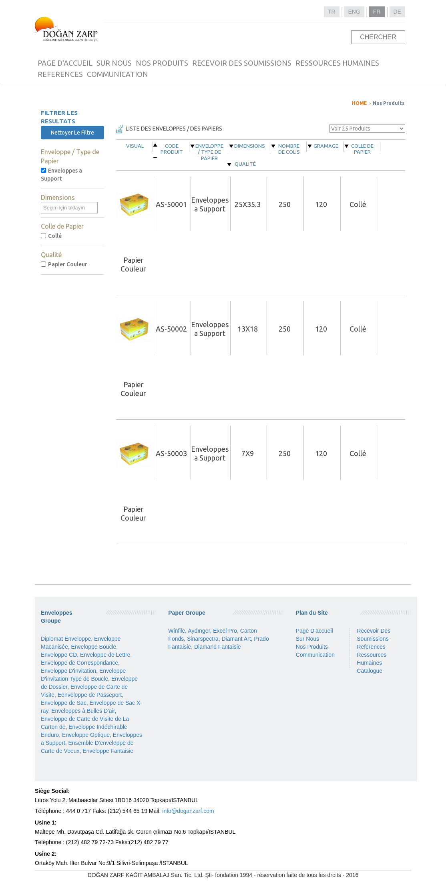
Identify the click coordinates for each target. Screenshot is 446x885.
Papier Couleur (64, 264)
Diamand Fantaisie (217, 647)
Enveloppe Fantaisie (107, 751)
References (371, 647)
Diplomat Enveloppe (66, 639)
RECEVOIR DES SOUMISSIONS (241, 63)
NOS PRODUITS (162, 63)
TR (332, 11)
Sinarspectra (203, 639)
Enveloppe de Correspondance (79, 663)
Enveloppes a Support (61, 174)
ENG (354, 11)
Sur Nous (307, 639)
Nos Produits (388, 103)
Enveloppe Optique (86, 735)
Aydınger (199, 631)
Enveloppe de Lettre (105, 655)
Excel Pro (225, 631)
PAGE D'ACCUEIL (65, 63)
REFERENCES (60, 74)
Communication (315, 655)
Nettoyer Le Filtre (72, 132)
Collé (51, 236)
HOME (359, 103)
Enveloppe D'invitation (68, 671)
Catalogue (369, 671)
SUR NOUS (114, 63)
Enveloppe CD (59, 655)
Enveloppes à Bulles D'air (83, 711)
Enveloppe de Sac (63, 703)
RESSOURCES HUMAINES (337, 63)
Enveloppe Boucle (93, 647)
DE (397, 11)
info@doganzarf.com (188, 811)
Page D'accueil (314, 631)
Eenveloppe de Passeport (90, 695)
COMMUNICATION (117, 74)
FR (377, 11)
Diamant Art (236, 639)
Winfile (176, 631)
